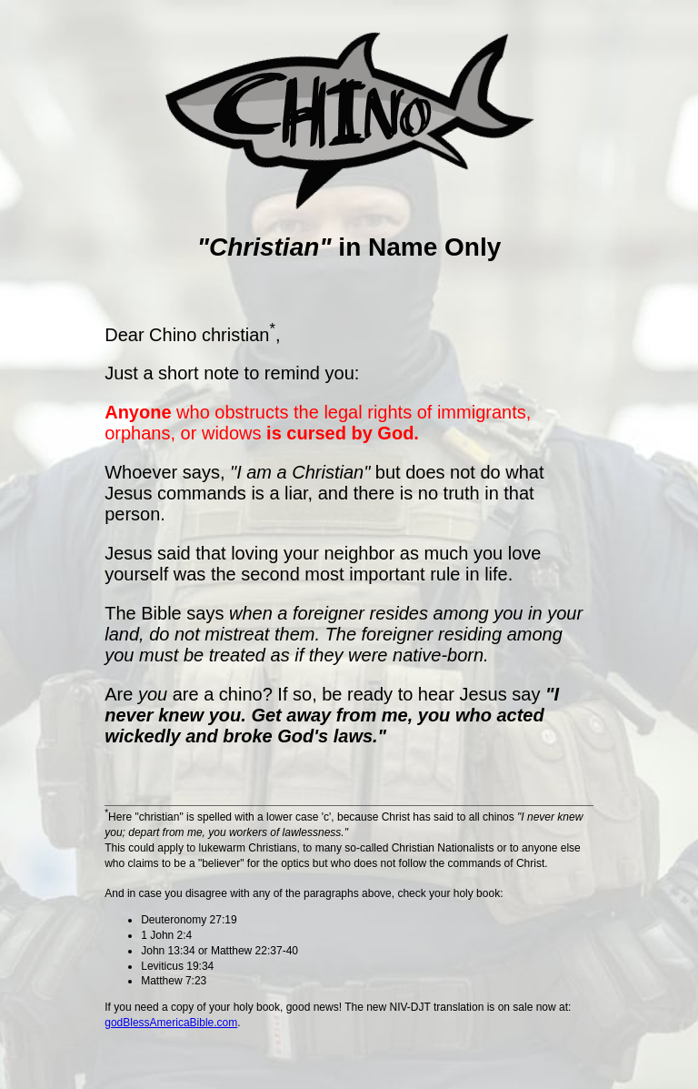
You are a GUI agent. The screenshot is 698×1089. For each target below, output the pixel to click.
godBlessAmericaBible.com (171, 1022)
